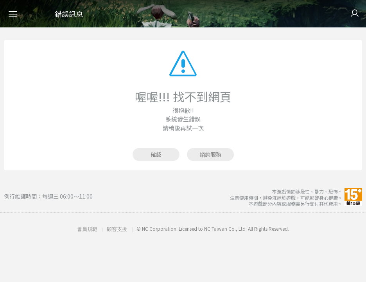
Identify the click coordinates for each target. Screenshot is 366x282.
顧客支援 (117, 229)
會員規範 (87, 229)
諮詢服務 (210, 154)
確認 (156, 154)
